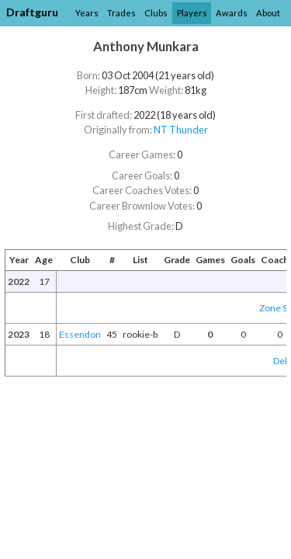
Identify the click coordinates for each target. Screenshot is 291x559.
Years (87, 13)
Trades (121, 13)
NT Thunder (181, 129)
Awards (232, 13)
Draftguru (32, 12)
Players (192, 13)
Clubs (156, 13)
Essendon (80, 334)
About (268, 13)
